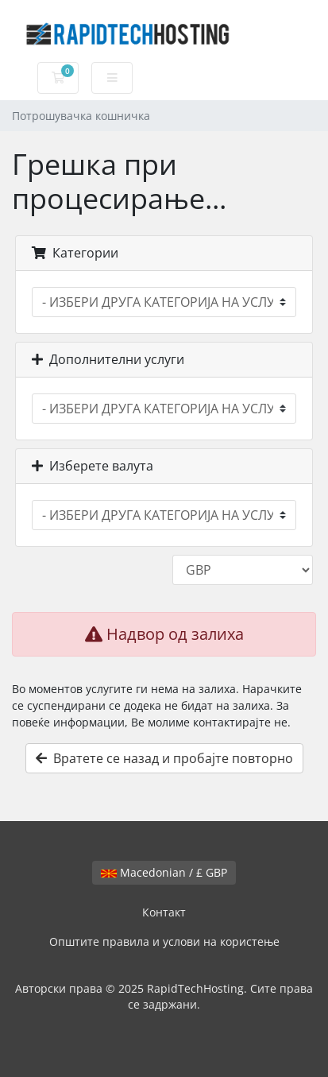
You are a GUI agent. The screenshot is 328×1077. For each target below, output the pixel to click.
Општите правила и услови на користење (164, 941)
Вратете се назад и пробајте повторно (164, 758)
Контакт (164, 912)
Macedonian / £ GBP (164, 872)
